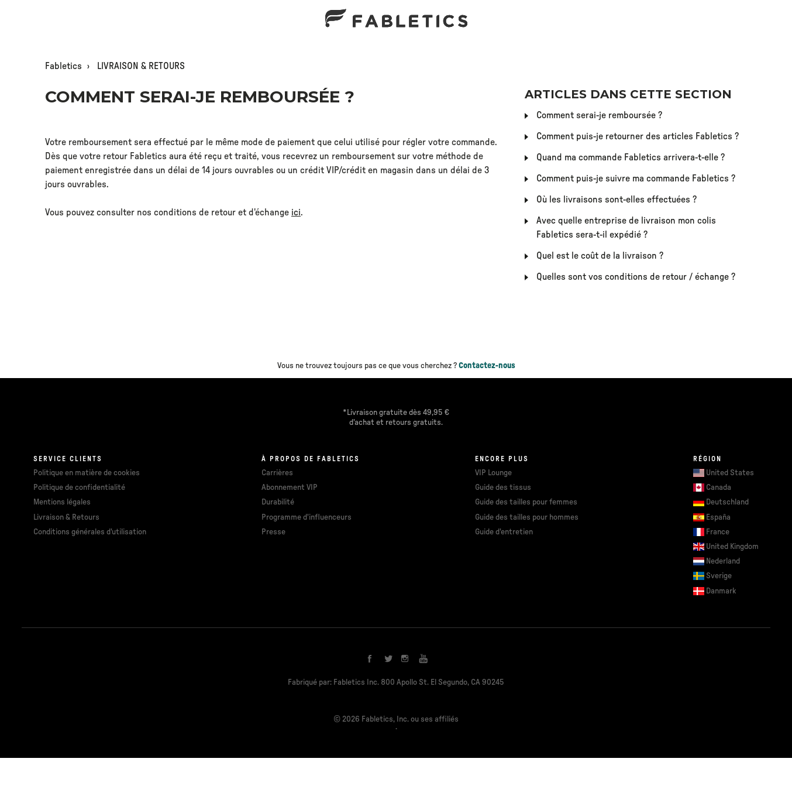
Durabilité (277, 502)
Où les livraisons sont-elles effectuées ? (616, 199)
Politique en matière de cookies (86, 473)
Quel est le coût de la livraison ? (599, 255)
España (718, 517)
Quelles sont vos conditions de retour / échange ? (635, 277)
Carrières (277, 473)
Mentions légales (62, 502)
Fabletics (63, 66)
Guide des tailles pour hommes (526, 517)
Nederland (723, 561)
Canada (718, 487)
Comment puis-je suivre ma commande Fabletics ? (635, 178)
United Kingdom (732, 547)
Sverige (719, 576)
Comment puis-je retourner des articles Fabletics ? (637, 136)
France (717, 532)
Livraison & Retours (66, 517)
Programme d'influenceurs (306, 517)
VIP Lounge (493, 473)
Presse (273, 532)
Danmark (721, 591)
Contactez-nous (487, 366)
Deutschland (727, 502)
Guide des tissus (503, 487)
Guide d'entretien (504, 532)
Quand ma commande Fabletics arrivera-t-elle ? (630, 157)
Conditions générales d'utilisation (89, 532)
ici (296, 212)
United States (730, 473)
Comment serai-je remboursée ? (599, 115)
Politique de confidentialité (79, 487)
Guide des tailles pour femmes (526, 502)
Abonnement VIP (289, 487)
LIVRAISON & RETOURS (141, 66)
